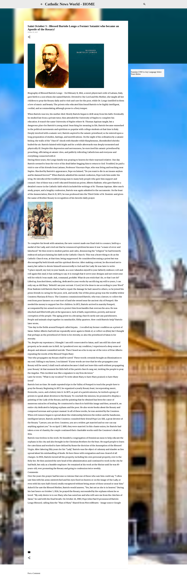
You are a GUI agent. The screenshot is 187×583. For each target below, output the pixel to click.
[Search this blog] (134, 4)
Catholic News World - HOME (70, 4)
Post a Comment (34, 573)
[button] (29, 37)
